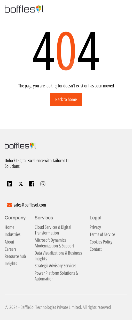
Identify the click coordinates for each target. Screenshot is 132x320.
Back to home (66, 99)
